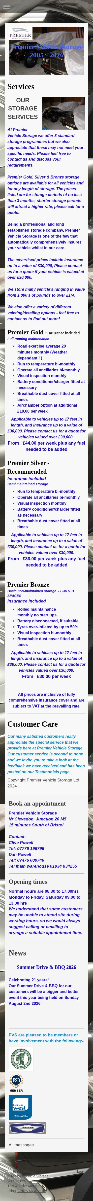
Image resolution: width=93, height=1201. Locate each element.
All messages (21, 1145)
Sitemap (29, 1171)
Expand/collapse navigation (46, 6)
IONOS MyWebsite (31, 1191)
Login (81, 1171)
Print (14, 1171)
